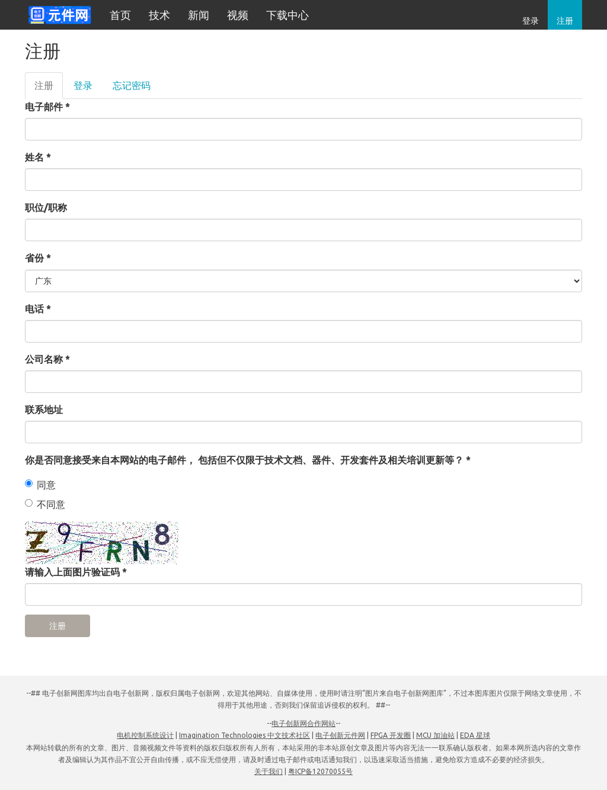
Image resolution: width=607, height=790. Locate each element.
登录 (530, 20)
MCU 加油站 (435, 735)
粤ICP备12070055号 (320, 771)
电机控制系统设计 (145, 735)
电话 (38, 308)
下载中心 (287, 15)
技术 (159, 15)
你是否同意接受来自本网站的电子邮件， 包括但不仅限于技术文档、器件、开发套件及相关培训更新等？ (248, 460)
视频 (237, 15)
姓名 (38, 157)
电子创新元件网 (340, 735)
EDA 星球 (475, 735)
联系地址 (44, 409)
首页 (120, 15)
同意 (40, 484)
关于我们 (268, 771)
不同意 (45, 504)
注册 (565, 20)
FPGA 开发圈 (390, 735)
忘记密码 (132, 85)
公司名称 (47, 359)
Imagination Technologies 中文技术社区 (244, 735)
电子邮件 (47, 106)
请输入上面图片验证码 (76, 572)
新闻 (198, 15)
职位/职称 (46, 207)
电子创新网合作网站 (303, 723)
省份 (38, 257)
